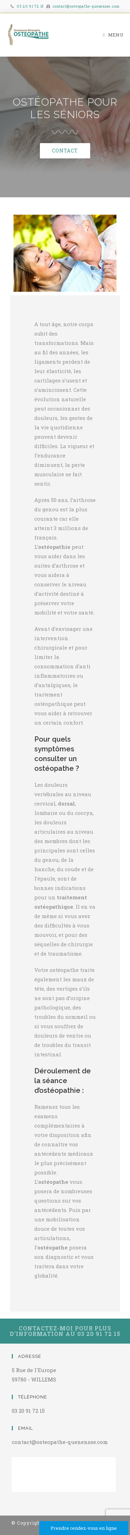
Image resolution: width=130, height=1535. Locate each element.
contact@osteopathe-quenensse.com (86, 6)
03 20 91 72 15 (30, 6)
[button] (65, 150)
